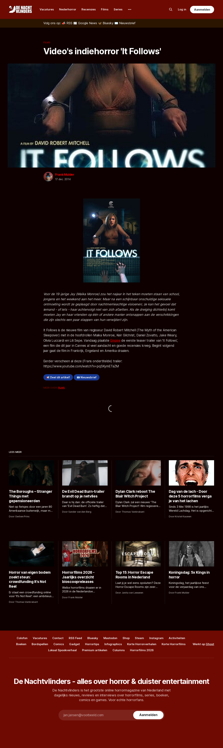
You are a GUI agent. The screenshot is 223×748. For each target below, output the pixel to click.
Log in (182, 9)
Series (118, 9)
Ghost (210, 644)
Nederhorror (67, 9)
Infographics (113, 644)
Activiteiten (177, 638)
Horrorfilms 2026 (142, 650)
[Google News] (85, 23)
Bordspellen (40, 644)
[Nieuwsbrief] (124, 23)
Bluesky (92, 638)
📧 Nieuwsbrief (86, 377)
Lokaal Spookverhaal (62, 650)
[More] (130, 9)
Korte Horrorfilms (173, 644)
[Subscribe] (148, 715)
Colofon (22, 638)
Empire (115, 340)
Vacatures (47, 9)
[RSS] (67, 23)
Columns (119, 650)
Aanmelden (202, 9)
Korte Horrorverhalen (141, 644)
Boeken (21, 644)
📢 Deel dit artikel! (58, 377)
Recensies (88, 9)
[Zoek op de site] (171, 9)
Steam (139, 638)
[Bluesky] (106, 23)
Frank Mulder (64, 174)
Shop (126, 638)
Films (104, 9)
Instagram (156, 638)
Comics (58, 644)
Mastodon (110, 638)
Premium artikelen (94, 650)
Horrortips (92, 644)
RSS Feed (75, 638)
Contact (57, 638)
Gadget (74, 644)
